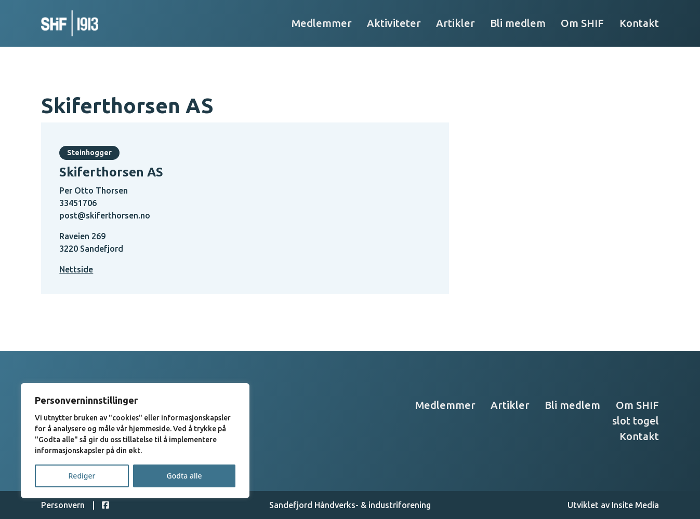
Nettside (76, 269)
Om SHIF (582, 23)
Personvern (63, 505)
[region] (135, 440)
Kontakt (639, 23)
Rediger (82, 476)
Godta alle (184, 476)
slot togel (635, 421)
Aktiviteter (394, 23)
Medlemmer (322, 23)
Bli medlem (518, 23)
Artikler (455, 23)
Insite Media (635, 505)
